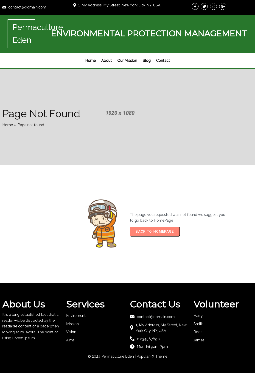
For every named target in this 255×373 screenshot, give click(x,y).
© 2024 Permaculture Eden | (112, 356)
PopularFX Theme (152, 356)
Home (7, 125)
